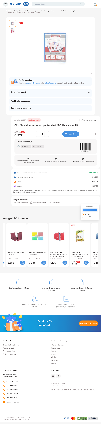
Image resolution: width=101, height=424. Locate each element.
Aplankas (54, 357)
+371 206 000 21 (12, 381)
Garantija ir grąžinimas (11, 345)
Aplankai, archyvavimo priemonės (50, 11)
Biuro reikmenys (32, 11)
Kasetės (53, 363)
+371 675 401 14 (11, 398)
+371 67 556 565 (12, 390)
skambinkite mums (33, 83)
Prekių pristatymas (9, 354)
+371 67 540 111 (11, 386)
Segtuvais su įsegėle (69, 11)
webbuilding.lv (24, 419)
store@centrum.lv (12, 402)
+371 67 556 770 (12, 394)
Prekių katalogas (19, 11)
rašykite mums (50, 83)
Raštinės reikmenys (57, 345)
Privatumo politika (9, 351)
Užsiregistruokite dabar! (88, 323)
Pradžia (8, 11)
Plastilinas (54, 360)
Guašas (53, 351)
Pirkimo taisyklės (9, 348)
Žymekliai (54, 354)
